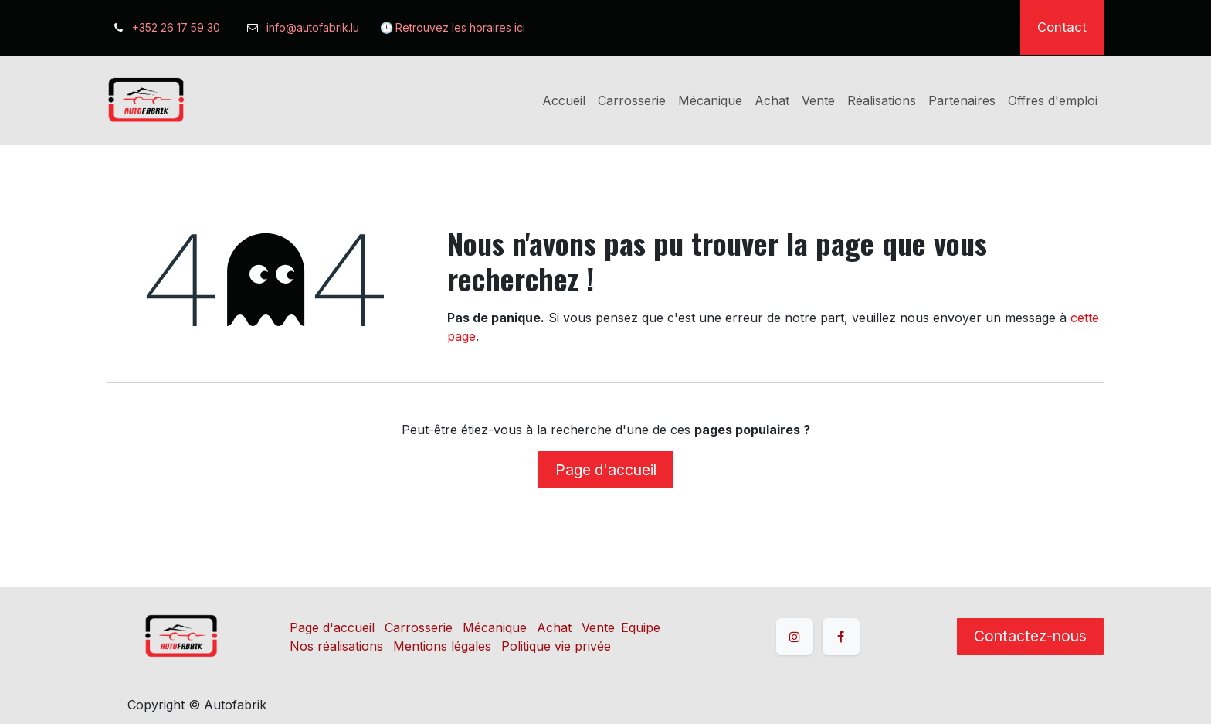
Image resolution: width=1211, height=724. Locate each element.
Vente (598, 627)
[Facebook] (841, 636)
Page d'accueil (605, 470)
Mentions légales (442, 646)
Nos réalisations (336, 646)
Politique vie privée (556, 646)
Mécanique (495, 627)
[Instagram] (794, 636)
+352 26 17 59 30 (177, 27)
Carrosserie (419, 627)
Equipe (640, 627)
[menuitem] (564, 100)
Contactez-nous (1030, 636)
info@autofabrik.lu (312, 27)
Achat (554, 627)
